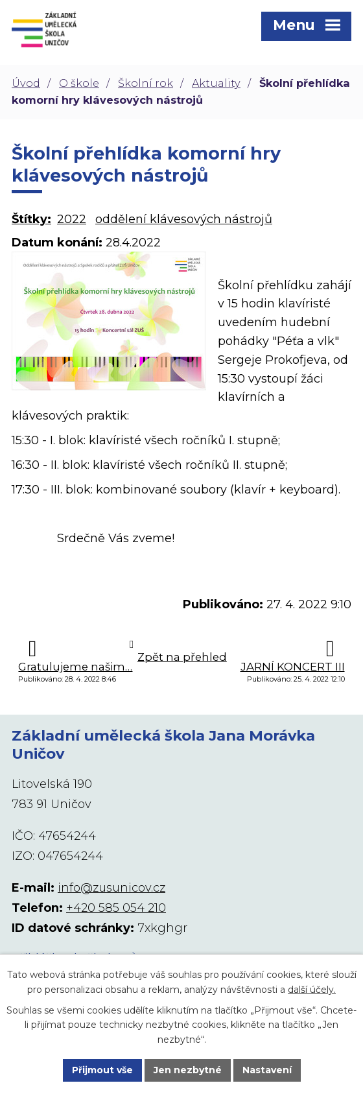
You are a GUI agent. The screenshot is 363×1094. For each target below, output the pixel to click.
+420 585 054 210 (116, 908)
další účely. (312, 989)
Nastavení (267, 1070)
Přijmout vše (102, 1070)
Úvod (26, 83)
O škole (79, 83)
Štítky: (31, 219)
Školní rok (145, 83)
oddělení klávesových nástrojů (183, 219)
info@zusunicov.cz (111, 888)
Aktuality (216, 83)
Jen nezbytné (188, 1070)
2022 (71, 219)
